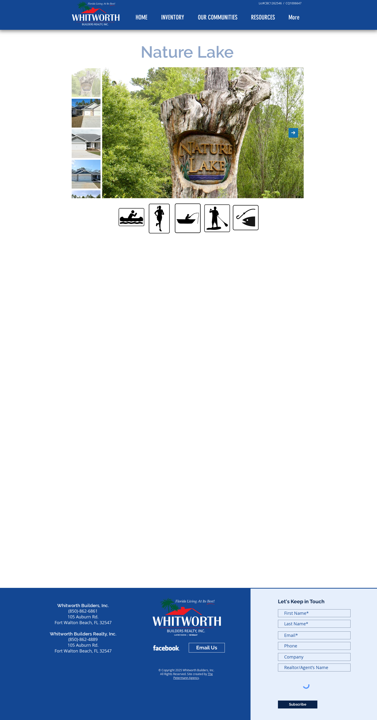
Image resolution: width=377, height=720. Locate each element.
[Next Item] (293, 133)
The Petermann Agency (193, 676)
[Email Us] (207, 647)
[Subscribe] (297, 704)
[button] (217, 17)
